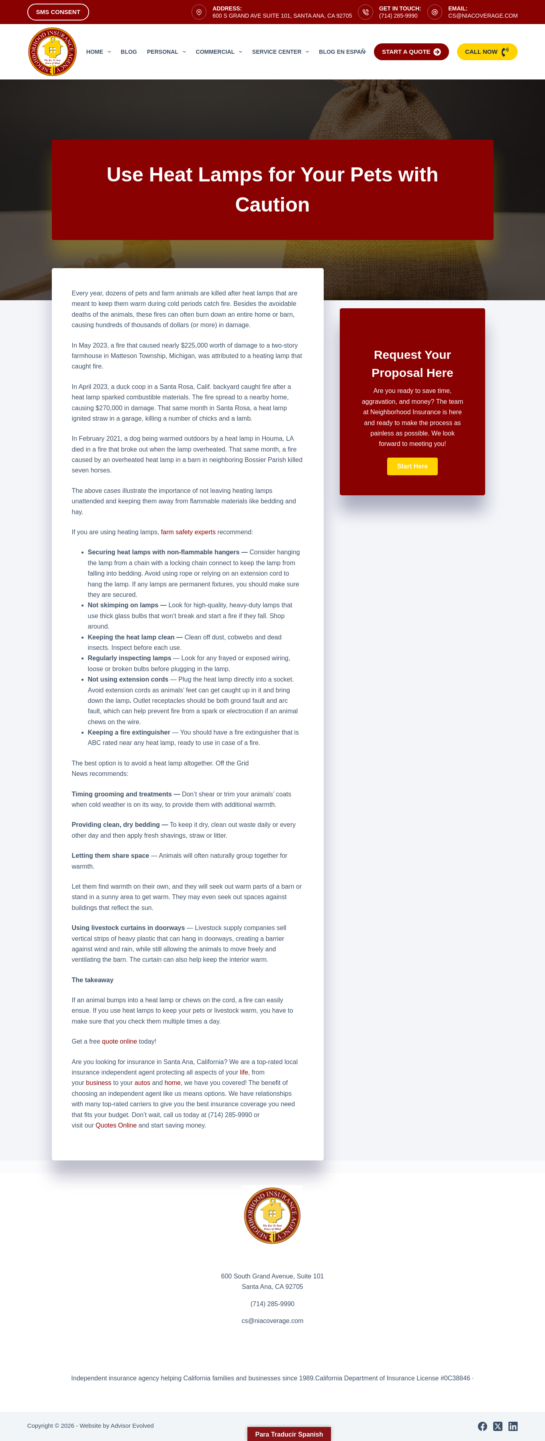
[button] (412, 466)
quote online (119, 1041)
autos (142, 1082)
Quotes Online (116, 1125)
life (244, 1072)
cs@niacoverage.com (483, 15)
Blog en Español (346, 52)
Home (100, 52)
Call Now (487, 52)
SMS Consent (58, 11)
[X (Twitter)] (497, 1426)
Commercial (220, 52)
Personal (168, 52)
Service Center (282, 52)
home (173, 1082)
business (98, 1082)
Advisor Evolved (132, 1425)
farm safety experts (188, 532)
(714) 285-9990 (398, 15)
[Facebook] (482, 1426)
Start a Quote (411, 52)
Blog (129, 52)
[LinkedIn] (513, 1426)
